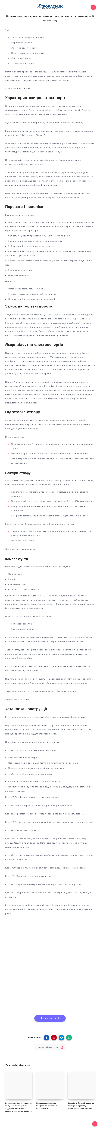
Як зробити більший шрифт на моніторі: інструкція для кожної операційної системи (81, 1106)
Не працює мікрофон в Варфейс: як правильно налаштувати (46, 1106)
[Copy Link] (50, 1047)
